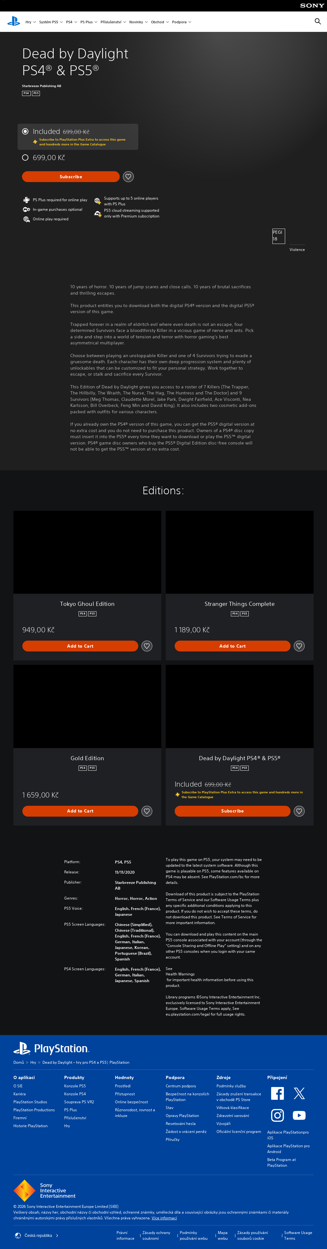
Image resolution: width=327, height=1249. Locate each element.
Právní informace (125, 1235)
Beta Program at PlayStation (281, 1162)
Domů (18, 1062)
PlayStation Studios (30, 1102)
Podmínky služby (231, 1086)
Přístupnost (125, 1094)
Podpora (179, 21)
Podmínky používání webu (194, 1235)
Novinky (136, 21)
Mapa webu (223, 1235)
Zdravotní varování (233, 1115)
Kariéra (19, 1094)
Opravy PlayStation (182, 1115)
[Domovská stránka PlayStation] (14, 21)
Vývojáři (224, 1123)
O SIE (17, 1086)
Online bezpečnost (131, 1102)
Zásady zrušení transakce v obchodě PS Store (239, 1096)
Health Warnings (180, 974)
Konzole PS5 (75, 1086)
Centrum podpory (181, 1086)
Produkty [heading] (74, 1077)
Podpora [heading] (175, 1077)
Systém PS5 (48, 21)
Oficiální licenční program (239, 1131)
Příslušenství (111, 21)
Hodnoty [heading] (124, 1077)
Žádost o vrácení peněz (186, 1131)
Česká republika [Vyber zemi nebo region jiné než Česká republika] (36, 1235)
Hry (28, 21)
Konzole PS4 (75, 1094)
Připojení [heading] (277, 1077)
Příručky (172, 1139)
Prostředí (123, 1086)
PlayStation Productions (34, 1110)
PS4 (69, 21)
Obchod (157, 21)
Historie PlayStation (30, 1125)
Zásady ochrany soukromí (156, 1235)
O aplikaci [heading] (24, 1077)
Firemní (20, 1117)
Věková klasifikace (233, 1107)
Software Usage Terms (298, 1235)
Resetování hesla (181, 1123)
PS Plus (86, 21)
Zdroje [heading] (224, 1077)
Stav (169, 1107)
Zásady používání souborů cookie (252, 1235)
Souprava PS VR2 (79, 1102)
